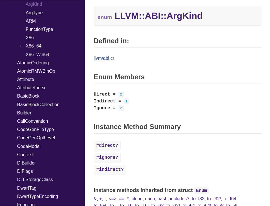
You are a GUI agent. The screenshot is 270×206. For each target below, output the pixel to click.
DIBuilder (26, 163)
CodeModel (29, 146)
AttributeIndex (31, 87)
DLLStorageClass (35, 179)
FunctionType (39, 29)
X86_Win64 (37, 54)
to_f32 (198, 198)
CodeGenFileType (35, 129)
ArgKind (34, 4)
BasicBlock (28, 96)
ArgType (34, 12)
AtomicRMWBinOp (36, 71)
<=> (112, 198)
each (150, 198)
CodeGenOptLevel (36, 137)
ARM (31, 21)
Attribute (25, 79)
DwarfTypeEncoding (37, 196)
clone (137, 198)
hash (163, 198)
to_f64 (229, 198)
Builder (24, 112)
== (121, 198)
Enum (201, 190)
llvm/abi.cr (104, 58)
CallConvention (32, 121)
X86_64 (33, 45)
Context (25, 154)
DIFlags (25, 171)
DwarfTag (27, 188)
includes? (179, 198)
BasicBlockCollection (38, 104)
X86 (30, 37)
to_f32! (214, 198)
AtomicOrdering (33, 62)
